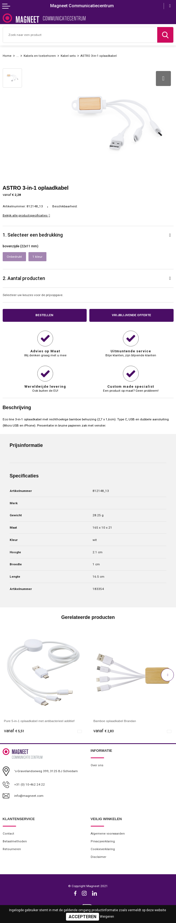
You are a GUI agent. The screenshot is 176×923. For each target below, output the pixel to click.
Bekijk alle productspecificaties (26, 215)
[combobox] (80, 35)
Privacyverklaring (103, 841)
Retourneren (12, 849)
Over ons (97, 765)
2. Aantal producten (24, 278)
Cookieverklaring (103, 849)
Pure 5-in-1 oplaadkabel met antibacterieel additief (39, 721)
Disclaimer (98, 857)
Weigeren (107, 916)
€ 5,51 (14, 731)
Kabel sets (68, 56)
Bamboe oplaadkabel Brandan (114, 721)
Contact (8, 833)
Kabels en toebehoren (40, 56)
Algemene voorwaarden (108, 833)
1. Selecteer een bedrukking (33, 235)
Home (7, 56)
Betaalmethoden (15, 841)
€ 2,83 (103, 731)
